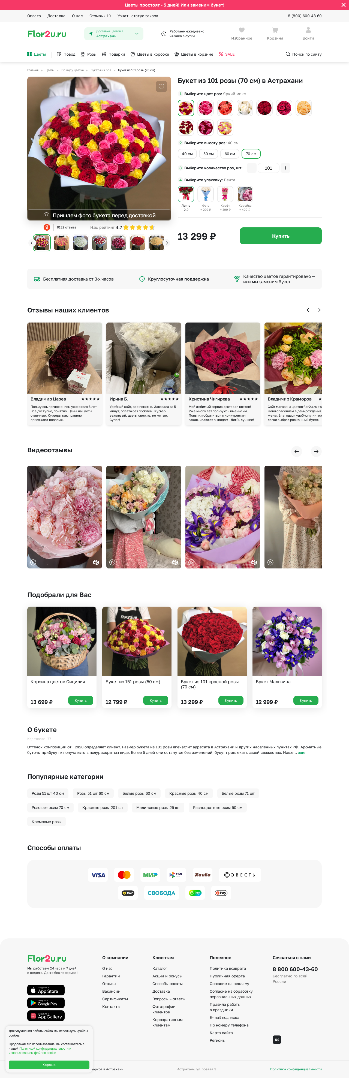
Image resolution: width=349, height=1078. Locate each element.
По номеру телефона (229, 1025)
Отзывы (100, 16)
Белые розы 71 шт (238, 793)
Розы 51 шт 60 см (93, 793)
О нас (77, 15)
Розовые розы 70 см (50, 807)
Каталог (159, 968)
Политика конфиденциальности (296, 1069)
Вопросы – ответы (168, 998)
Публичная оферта (227, 976)
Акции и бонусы (167, 976)
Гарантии (111, 976)
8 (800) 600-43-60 (305, 15)
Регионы (217, 1040)
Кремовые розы (46, 821)
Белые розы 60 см (139, 793)
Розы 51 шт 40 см (48, 793)
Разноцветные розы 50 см (217, 807)
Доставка (56, 15)
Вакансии (111, 991)
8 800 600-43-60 (295, 969)
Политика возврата (228, 968)
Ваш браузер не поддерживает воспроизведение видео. (64, 517)
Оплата (34, 15)
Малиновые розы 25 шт (158, 807)
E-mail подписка (224, 1017)
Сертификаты (115, 998)
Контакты (111, 1006)
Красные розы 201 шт (102, 807)
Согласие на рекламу (229, 983)
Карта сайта (221, 1032)
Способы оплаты (167, 983)
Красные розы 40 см (189, 793)
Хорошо (49, 1065)
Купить (281, 236)
